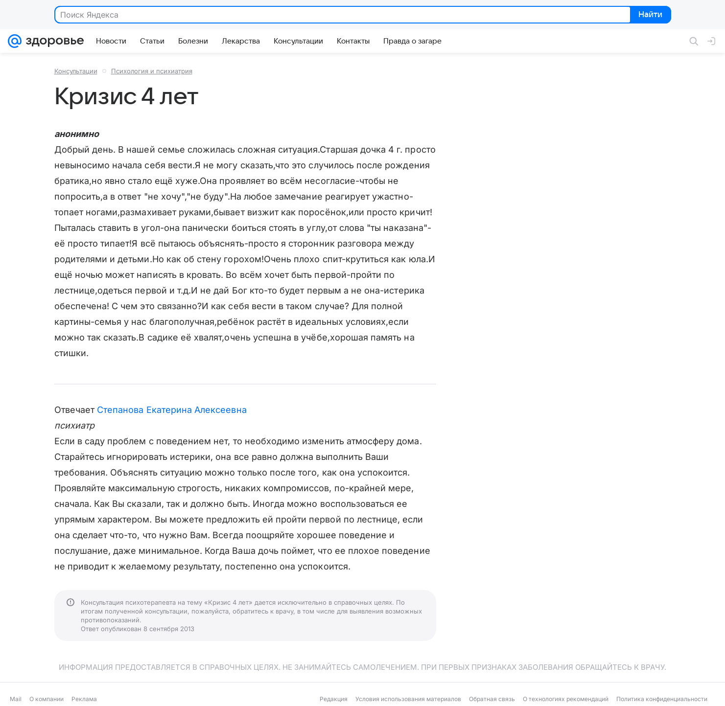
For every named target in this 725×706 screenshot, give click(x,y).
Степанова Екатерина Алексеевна (172, 410)
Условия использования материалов (408, 699)
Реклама (84, 699)
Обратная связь (492, 699)
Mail (16, 699)
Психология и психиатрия (151, 71)
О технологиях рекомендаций (565, 699)
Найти (650, 15)
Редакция (334, 699)
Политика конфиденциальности (661, 699)
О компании (46, 699)
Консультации (75, 71)
